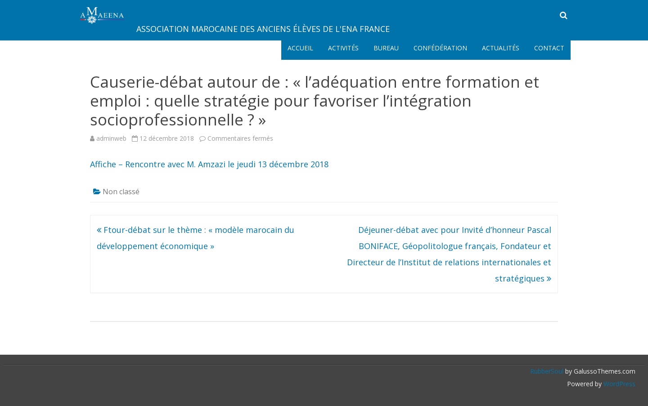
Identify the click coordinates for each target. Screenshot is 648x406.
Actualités (500, 48)
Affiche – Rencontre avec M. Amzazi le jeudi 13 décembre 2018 (209, 164)
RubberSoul (546, 371)
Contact (549, 48)
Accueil (300, 48)
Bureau (386, 48)
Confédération (440, 48)
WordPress (618, 383)
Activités (343, 48)
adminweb (111, 138)
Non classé (121, 191)
